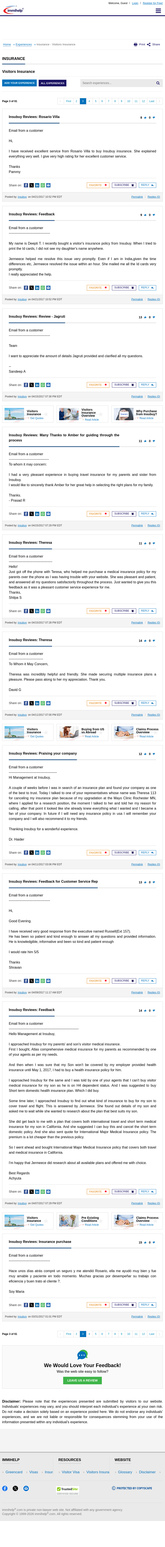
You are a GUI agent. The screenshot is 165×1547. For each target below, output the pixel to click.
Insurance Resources (79, 1498)
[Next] (159, 101)
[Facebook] (7, 1515)
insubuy (22, 196)
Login (135, 3)
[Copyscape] (132, 1514)
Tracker (12, 1498)
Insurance (13, 1485)
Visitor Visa (70, 1472)
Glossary (125, 1472)
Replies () (154, 196)
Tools (39, 1492)
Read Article (92, 419)
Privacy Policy (129, 1485)
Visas (10, 1479)
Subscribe (124, 185)
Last (151, 101)
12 (143, 101)
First (68, 101)
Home (7, 44)
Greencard (14, 1472)
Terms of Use (128, 1492)
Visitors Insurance (76, 1479)
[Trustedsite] (67, 1520)
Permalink (137, 196)
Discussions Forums (78, 1492)
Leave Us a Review (82, 1380)
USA (38, 1472)
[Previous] (60, 101)
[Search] (158, 83)
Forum (11, 1492)
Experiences (24, 44)
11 (136, 101)
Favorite (98, 185)
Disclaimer (126, 1479)
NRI (38, 1485)
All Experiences (54, 83)
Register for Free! (153, 3)
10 (128, 101)
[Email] (28, 1515)
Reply (147, 185)
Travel (39, 1479)
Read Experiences (76, 1485)
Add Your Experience (19, 83)
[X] (18, 1515)
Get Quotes (36, 418)
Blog (38, 1498)
